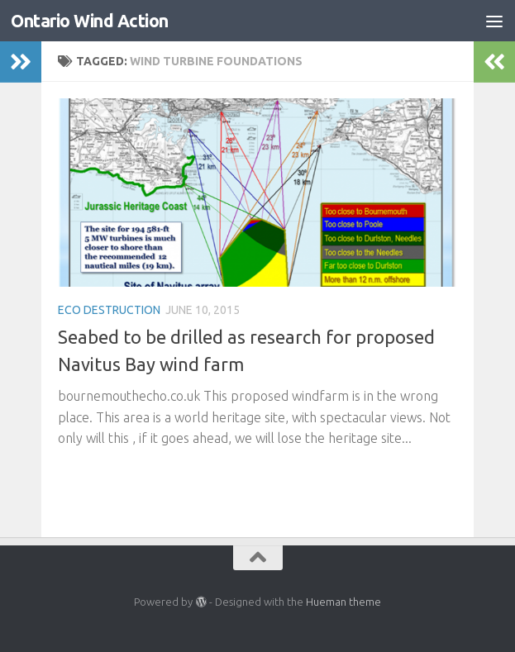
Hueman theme (343, 601)
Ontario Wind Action (90, 21)
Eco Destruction (109, 309)
